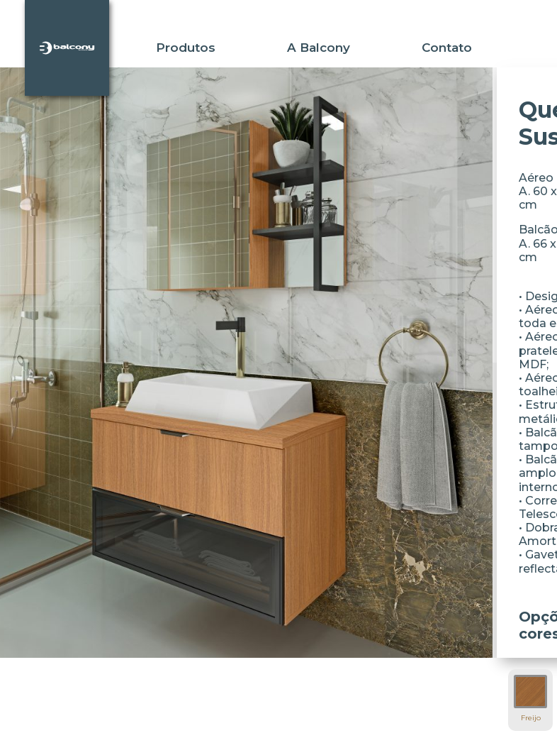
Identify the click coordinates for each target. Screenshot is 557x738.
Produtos (185, 47)
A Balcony (318, 47)
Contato (447, 47)
